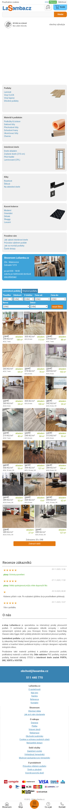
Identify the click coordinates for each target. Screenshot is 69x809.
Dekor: (33, 302)
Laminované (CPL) (12, 160)
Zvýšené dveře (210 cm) (14, 154)
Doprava (34, 723)
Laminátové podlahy (11, 291)
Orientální (8, 213)
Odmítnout (62, 2)
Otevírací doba (34, 711)
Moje (21, 805)
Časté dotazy (9, 249)
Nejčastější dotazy (34, 743)
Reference (34, 699)
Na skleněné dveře (12, 187)
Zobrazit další (34, 544)
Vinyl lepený (9, 98)
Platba (34, 726)
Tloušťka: (7, 295)
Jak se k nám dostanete (34, 714)
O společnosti (34, 689)
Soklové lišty (9, 124)
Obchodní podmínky (34, 736)
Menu (34, 804)
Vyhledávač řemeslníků (35, 754)
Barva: (5, 302)
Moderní (7, 210)
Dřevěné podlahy (11, 101)
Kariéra (34, 696)
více (47, 2)
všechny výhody (57, 24)
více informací (10, 277)
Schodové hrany (11, 130)
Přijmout (53, 2)
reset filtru (57, 306)
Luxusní (7, 222)
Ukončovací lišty (11, 133)
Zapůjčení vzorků (34, 751)
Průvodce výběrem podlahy (34, 766)
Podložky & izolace (12, 121)
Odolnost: (17, 295)
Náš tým (34, 693)
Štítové (7, 184)
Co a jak (48, 805)
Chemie (7, 136)
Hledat (60, 14)
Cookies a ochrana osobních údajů (34, 739)
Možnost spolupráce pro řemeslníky (34, 758)
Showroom (7, 805)
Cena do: (54, 295)
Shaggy (7, 219)
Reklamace (34, 733)
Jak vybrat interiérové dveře (16, 240)
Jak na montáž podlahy (14, 246)
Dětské (7, 216)
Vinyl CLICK (9, 95)
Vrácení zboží (34, 729)
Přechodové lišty (11, 127)
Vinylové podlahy (29, 291)
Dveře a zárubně (34, 769)
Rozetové (8, 181)
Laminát (7, 92)
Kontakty (34, 703)
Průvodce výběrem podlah (15, 243)
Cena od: (38, 295)
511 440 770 (34, 677)
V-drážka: (28, 295)
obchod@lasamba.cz (34, 671)
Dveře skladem (10, 151)
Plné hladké (9, 157)
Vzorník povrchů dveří (34, 773)
